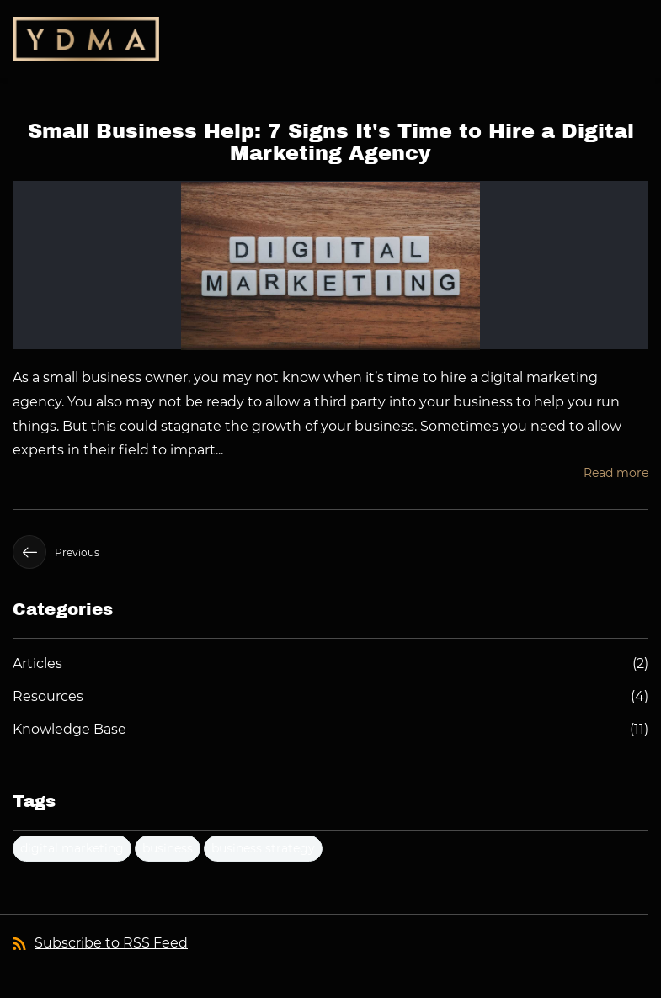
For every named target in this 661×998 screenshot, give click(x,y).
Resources (48, 696)
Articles (37, 664)
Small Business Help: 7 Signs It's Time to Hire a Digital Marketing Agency (331, 142)
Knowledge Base (69, 729)
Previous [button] (56, 552)
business (167, 848)
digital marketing (72, 848)
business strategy (263, 848)
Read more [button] (616, 472)
